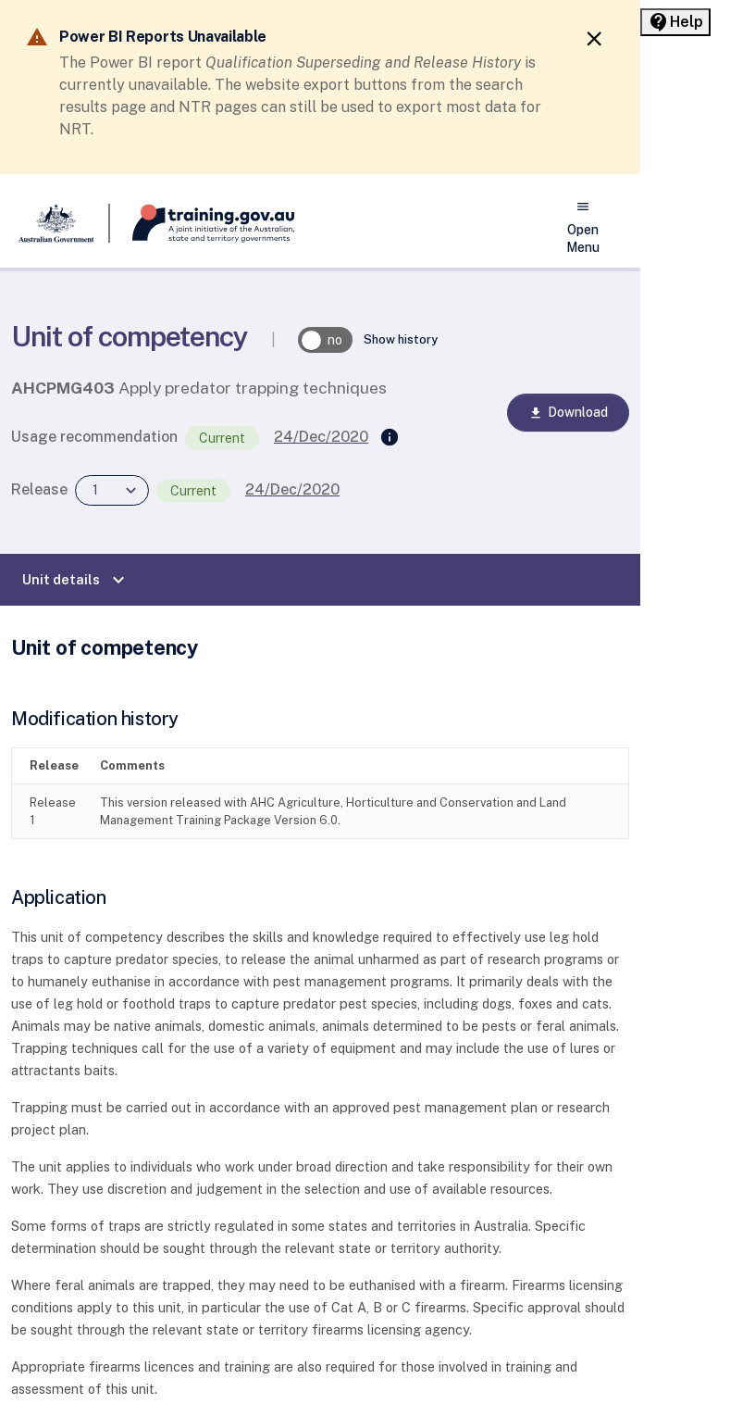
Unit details (76, 580)
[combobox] (112, 490)
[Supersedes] (389, 438)
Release (39, 489)
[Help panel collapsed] (675, 22)
